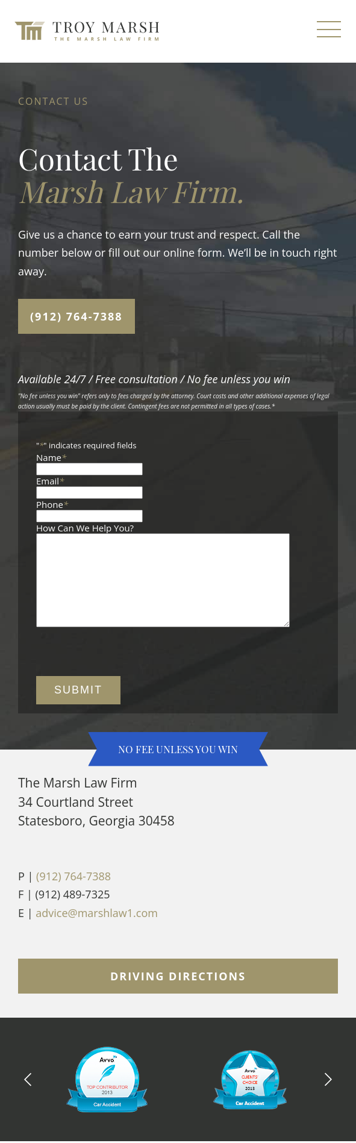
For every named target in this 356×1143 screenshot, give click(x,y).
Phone (52, 504)
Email (50, 481)
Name (51, 457)
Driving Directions (178, 994)
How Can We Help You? (85, 528)
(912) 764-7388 (76, 316)
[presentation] (127, 670)
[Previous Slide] (28, 1097)
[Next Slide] (328, 1097)
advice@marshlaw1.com (97, 931)
